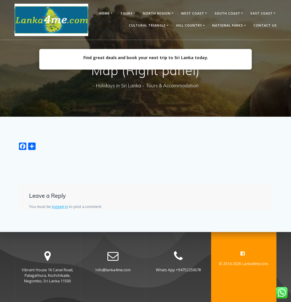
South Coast (227, 13)
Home (104, 13)
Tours (126, 13)
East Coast (262, 13)
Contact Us (265, 25)
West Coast (192, 13)
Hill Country (189, 25)
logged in (60, 206)
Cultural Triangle (147, 25)
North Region (157, 13)
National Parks (227, 25)
